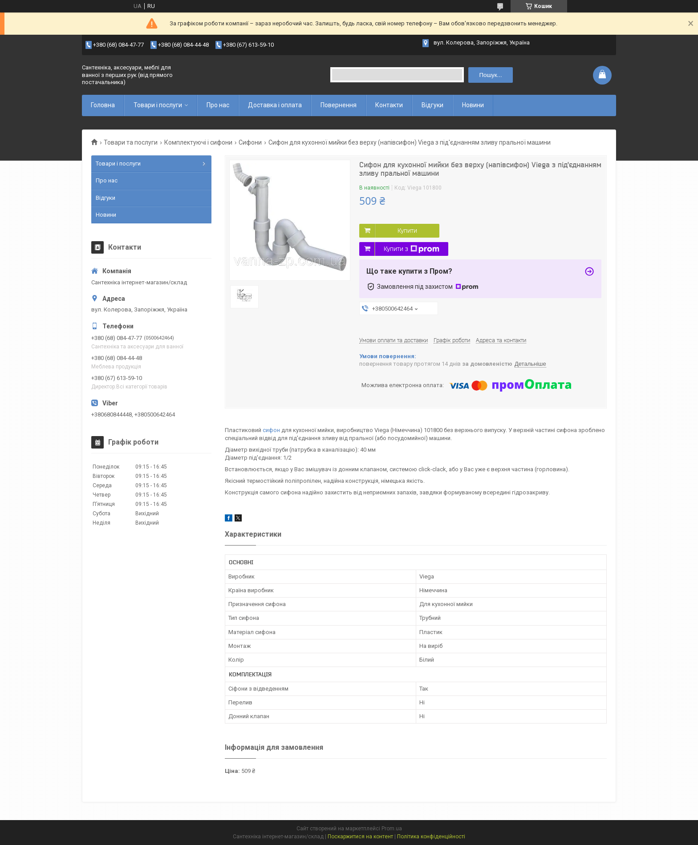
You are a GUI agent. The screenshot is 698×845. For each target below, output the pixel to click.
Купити (407, 230)
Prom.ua (391, 828)
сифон (271, 430)
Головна (103, 105)
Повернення (339, 105)
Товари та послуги (131, 142)
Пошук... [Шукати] (490, 75)
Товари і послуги (158, 105)
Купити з (411, 249)
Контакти (389, 105)
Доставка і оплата (275, 105)
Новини (473, 105)
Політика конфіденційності (431, 836)
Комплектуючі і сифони (198, 142)
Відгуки (432, 105)
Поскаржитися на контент (360, 836)
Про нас (218, 105)
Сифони (250, 142)
